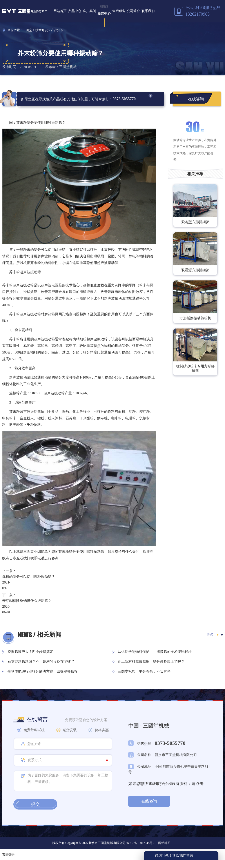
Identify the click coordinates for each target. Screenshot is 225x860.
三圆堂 (27, 30)
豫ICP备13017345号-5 (140, 843)
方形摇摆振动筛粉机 (195, 318)
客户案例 (89, 11)
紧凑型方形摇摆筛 (195, 222)
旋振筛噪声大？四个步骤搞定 (30, 652)
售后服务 (118, 11)
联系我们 (148, 11)
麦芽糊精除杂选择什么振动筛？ (26, 601)
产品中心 (74, 11)
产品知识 (57, 30)
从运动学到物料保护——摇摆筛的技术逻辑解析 (155, 652)
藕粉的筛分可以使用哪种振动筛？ (28, 576)
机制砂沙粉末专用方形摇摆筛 (195, 368)
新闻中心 (104, 13)
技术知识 (41, 30)
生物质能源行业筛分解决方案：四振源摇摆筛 (42, 671)
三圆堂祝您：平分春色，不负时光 (144, 671)
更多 (210, 634)
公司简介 (133, 11)
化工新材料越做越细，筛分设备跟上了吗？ (151, 661)
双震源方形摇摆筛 (195, 270)
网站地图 (164, 843)
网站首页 (60, 11)
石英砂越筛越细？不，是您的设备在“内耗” (40, 661)
